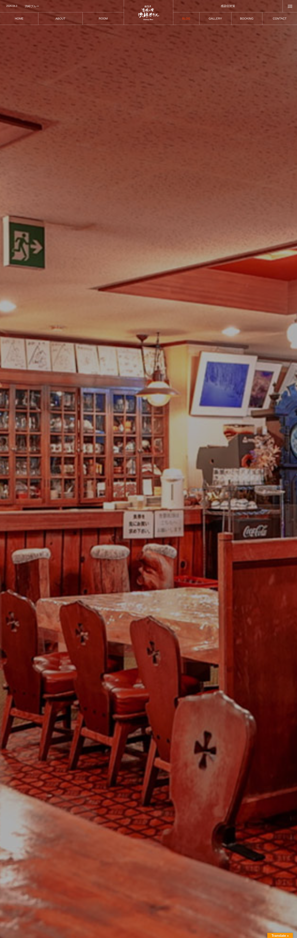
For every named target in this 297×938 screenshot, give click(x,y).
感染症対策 (228, 6)
